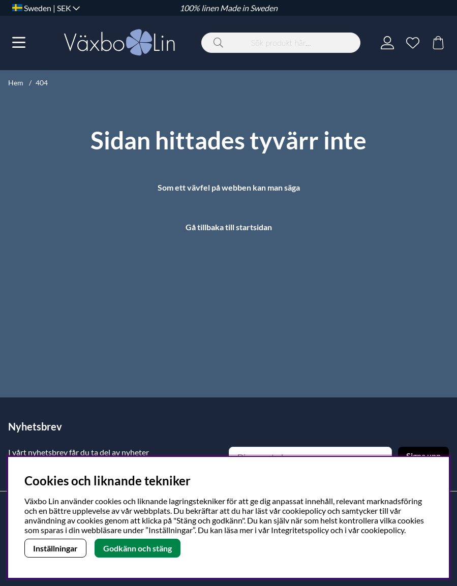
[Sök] (280, 43)
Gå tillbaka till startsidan (229, 227)
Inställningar (55, 548)
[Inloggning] (387, 42)
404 (42, 82)
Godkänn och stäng (137, 548)
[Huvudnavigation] (18, 42)
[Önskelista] (412, 42)
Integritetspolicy (300, 530)
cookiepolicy (382, 530)
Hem (15, 82)
